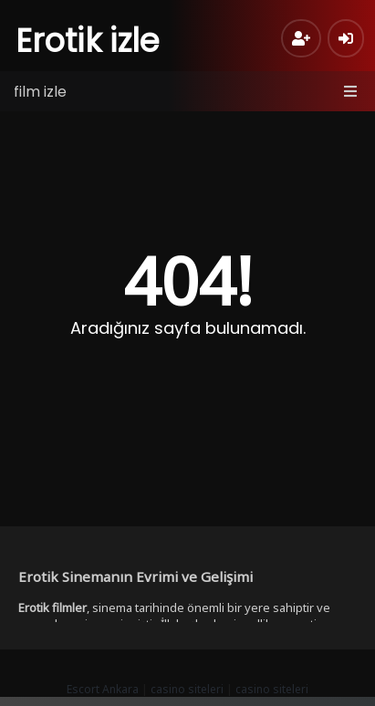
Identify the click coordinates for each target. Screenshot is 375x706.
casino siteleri (187, 689)
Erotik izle (88, 40)
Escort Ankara (103, 689)
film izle (40, 91)
